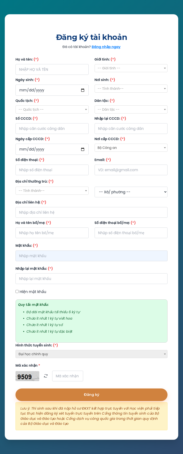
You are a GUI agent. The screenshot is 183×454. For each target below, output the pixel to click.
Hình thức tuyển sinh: (36, 345)
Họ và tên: (27, 59)
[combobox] (131, 68)
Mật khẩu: (26, 245)
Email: (103, 159)
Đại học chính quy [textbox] (33, 354)
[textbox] (131, 68)
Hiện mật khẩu (33, 291)
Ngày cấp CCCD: (32, 139)
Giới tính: (105, 59)
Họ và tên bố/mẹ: (33, 222)
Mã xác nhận (27, 365)
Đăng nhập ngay (106, 46)
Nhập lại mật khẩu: (34, 268)
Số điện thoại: (29, 159)
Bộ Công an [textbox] (107, 147)
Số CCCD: (26, 118)
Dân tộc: (105, 100)
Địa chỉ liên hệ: (30, 202)
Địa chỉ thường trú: (34, 181)
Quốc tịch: (27, 100)
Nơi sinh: (105, 79)
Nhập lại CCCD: (110, 118)
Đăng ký (91, 394)
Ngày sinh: (27, 79)
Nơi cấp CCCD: (110, 139)
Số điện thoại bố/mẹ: (115, 222)
